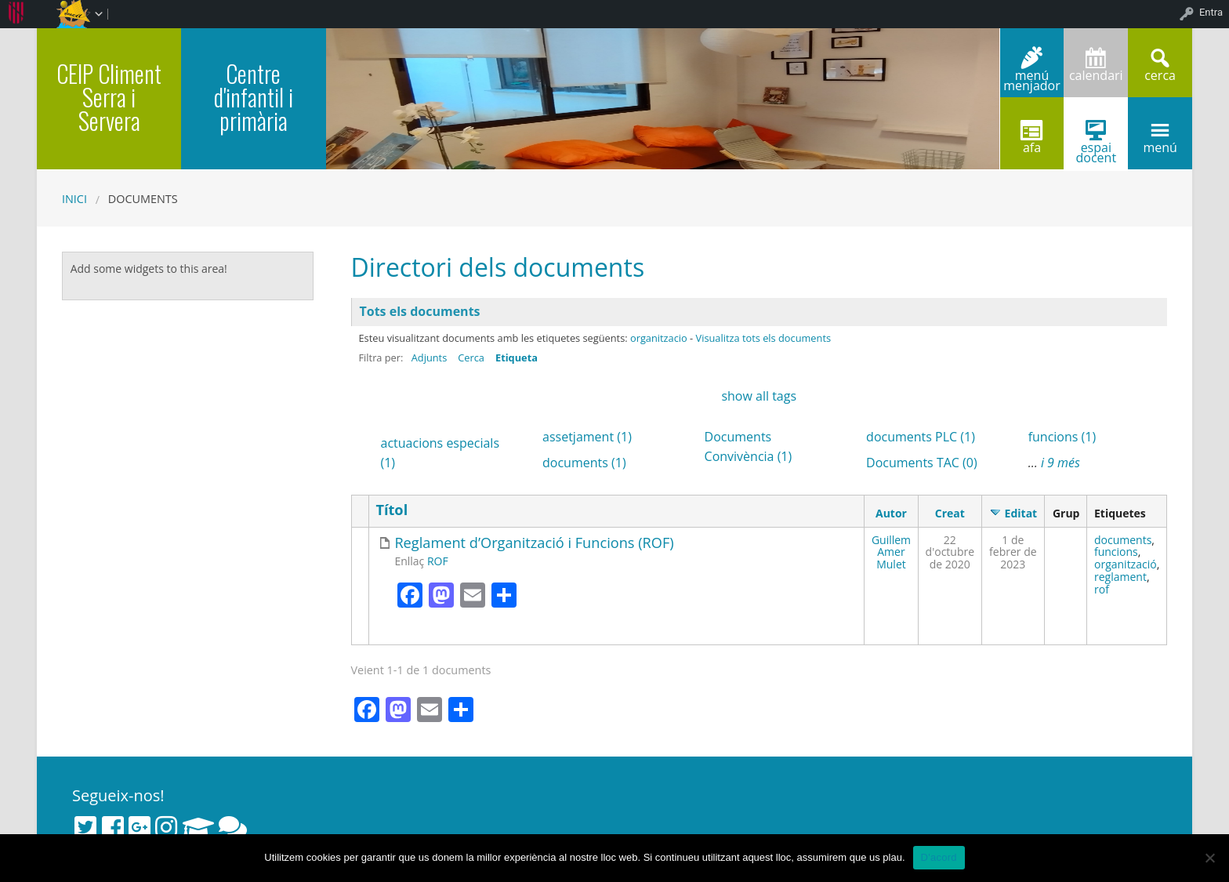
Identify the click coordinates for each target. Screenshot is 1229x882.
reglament (1120, 576)
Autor (891, 513)
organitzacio (658, 338)
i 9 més (1060, 462)
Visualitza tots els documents (764, 338)
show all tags (758, 396)
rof (1101, 589)
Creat (950, 513)
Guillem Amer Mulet (891, 552)
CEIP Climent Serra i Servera (108, 97)
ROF (437, 561)
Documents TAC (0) (921, 462)
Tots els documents (420, 311)
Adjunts (429, 357)
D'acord (939, 857)
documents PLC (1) (920, 436)
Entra (1211, 12)
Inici (74, 198)
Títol (391, 510)
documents (1122, 539)
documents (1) (584, 462)
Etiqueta (516, 357)
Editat (1021, 513)
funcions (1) (1062, 436)
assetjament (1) (587, 436)
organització (1125, 564)
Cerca (471, 357)
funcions (1116, 551)
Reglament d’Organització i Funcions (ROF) (533, 543)
